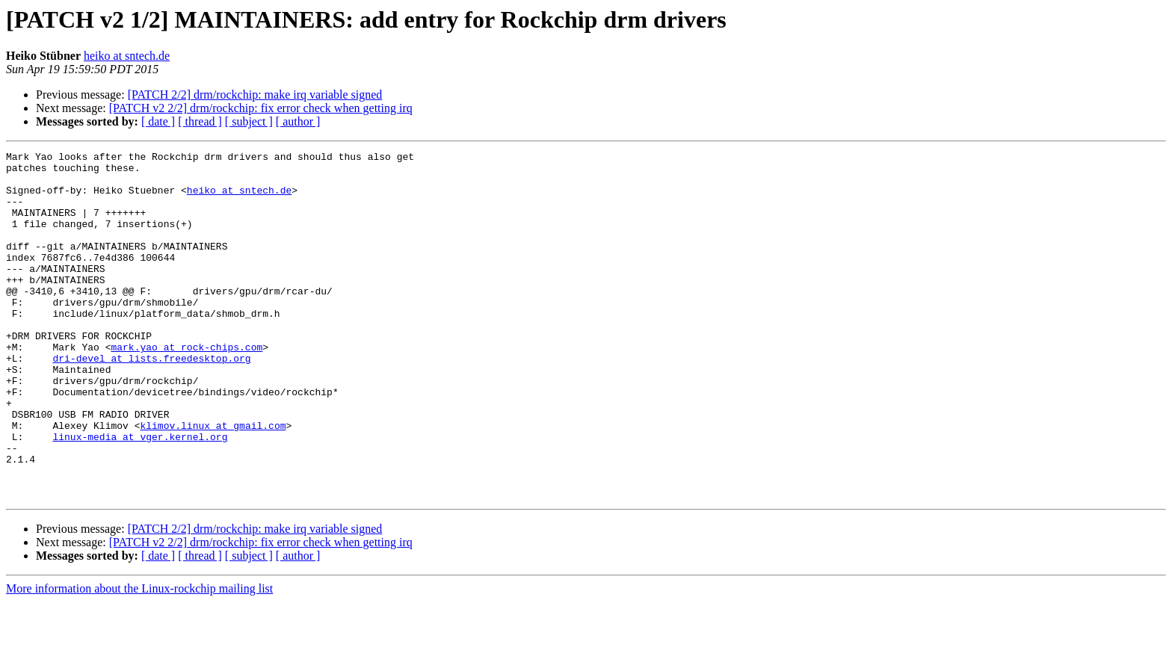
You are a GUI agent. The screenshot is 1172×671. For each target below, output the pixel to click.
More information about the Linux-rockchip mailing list (139, 658)
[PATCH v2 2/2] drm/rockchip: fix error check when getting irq (261, 108)
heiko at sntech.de (127, 55)
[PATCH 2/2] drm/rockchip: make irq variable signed (255, 94)
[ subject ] (249, 121)
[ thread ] (200, 121)
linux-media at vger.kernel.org (139, 494)
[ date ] (158, 121)
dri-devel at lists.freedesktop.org (151, 400)
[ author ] (298, 121)
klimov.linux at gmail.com (213, 481)
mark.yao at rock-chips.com (186, 387)
